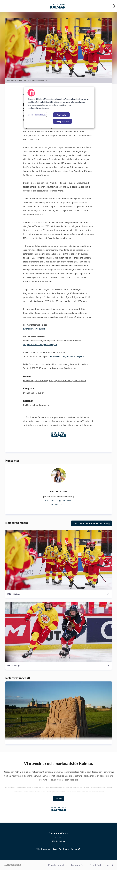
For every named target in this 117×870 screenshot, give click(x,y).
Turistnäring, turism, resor (74, 380)
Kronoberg (44, 405)
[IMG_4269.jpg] (58, 560)
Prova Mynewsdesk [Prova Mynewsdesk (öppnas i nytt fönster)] (57, 865)
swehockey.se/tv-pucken (34, 328)
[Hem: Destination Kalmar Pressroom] (57, 6)
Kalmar (35, 405)
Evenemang (28, 380)
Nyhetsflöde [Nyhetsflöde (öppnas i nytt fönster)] (96, 865)
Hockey (44, 380)
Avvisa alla (61, 115)
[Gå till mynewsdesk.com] (13, 865)
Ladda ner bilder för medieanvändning (91, 523)
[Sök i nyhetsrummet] (114, 6)
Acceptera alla (62, 121)
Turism (38, 380)
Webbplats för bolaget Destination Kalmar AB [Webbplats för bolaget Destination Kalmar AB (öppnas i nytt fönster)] (58, 849)
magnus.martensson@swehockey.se (40, 344)
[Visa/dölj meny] (4, 6)
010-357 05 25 (58, 504)
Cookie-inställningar (37, 114)
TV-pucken (39, 392)
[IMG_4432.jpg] (58, 632)
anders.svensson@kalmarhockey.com (67, 356)
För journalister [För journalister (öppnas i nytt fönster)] (78, 865)
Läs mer (58, 798)
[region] (59, 107)
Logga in (110, 865)
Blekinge (27, 405)
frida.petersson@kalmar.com (58, 500)
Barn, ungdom (55, 380)
